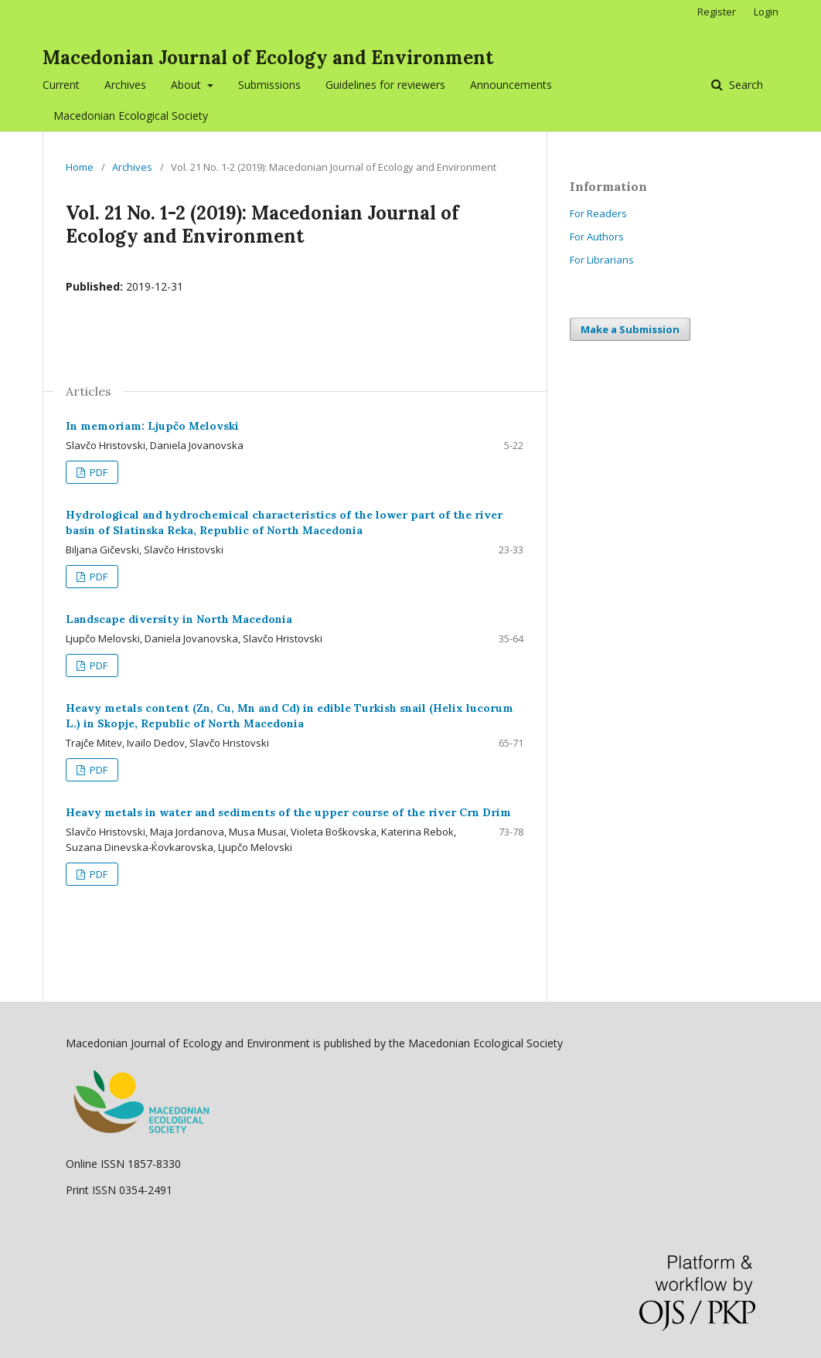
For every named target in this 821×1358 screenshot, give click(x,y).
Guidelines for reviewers (385, 84)
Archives (125, 84)
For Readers (598, 213)
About (187, 84)
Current (61, 84)
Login (766, 12)
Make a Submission (630, 329)
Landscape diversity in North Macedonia (179, 619)
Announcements (511, 84)
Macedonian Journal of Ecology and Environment (268, 58)
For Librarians (602, 260)
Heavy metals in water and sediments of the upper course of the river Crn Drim (288, 812)
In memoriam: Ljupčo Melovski (152, 426)
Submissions (269, 84)
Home (80, 167)
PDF (97, 472)
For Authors (597, 236)
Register (716, 12)
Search (744, 84)
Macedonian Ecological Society (130, 115)
